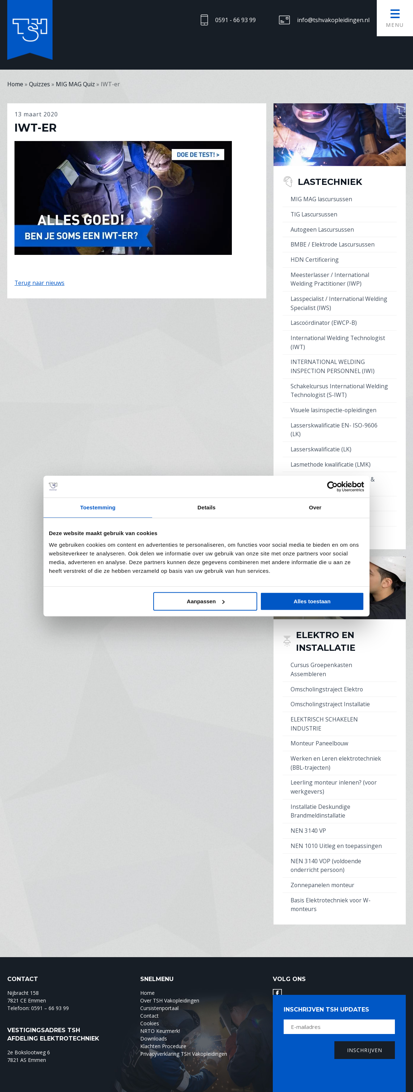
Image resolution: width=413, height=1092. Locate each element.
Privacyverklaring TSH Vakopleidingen (183, 1042)
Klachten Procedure (163, 1034)
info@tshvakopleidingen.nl (333, 20)
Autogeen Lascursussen (323, 229)
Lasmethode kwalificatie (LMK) (332, 459)
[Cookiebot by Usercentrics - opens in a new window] (332, 486)
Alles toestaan (312, 601)
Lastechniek (331, 181)
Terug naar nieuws (40, 283)
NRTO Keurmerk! (160, 1019)
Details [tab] (206, 507)
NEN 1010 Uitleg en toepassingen (337, 836)
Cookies (149, 1012)
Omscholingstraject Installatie (331, 697)
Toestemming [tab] (98, 507)
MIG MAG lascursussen (322, 199)
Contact (149, 1004)
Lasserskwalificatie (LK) (322, 444)
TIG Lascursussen (315, 214)
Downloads (153, 1027)
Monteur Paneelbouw (320, 735)
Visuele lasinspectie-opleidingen (334, 406)
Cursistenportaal (159, 996)
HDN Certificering (315, 258)
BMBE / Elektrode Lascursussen (334, 244)
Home (147, 981)
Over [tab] (315, 507)
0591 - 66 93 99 (235, 20)
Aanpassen (206, 601)
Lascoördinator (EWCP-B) (325, 320)
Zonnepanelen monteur (323, 874)
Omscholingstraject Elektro (327, 682)
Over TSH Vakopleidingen (169, 989)
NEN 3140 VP (308, 821)
